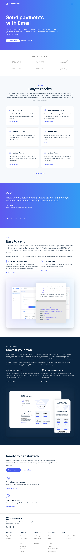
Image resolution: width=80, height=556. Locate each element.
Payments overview (40, 173)
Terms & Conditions (53, 548)
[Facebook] (14, 527)
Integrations (37, 541)
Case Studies (51, 541)
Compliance (23, 546)
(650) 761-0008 (66, 538)
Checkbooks (9, 541)
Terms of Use (52, 551)
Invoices (8, 538)
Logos (50, 543)
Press (49, 538)
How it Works (23, 538)
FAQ (21, 543)
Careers (22, 551)
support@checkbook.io (68, 536)
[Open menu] (72, 4)
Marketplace (37, 538)
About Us (22, 536)
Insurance (36, 543)
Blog (49, 536)
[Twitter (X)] (7, 527)
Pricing (22, 541)
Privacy (50, 546)
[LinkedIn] (10, 527)
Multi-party (37, 536)
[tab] (8, 219)
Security (22, 548)
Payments (8, 536)
